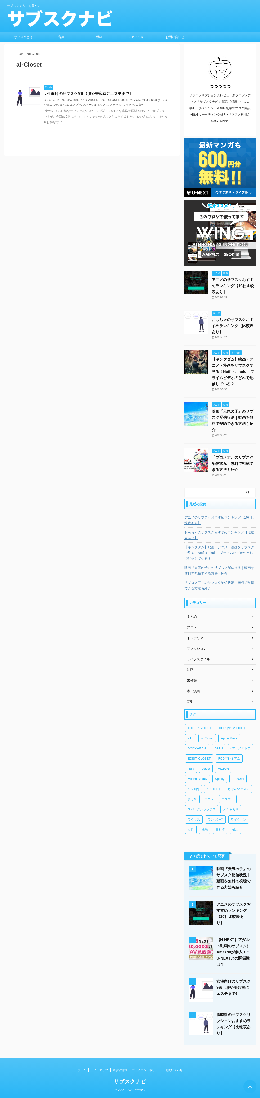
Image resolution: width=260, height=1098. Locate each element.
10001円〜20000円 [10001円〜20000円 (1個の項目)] (231, 728)
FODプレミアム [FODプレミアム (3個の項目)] (229, 758)
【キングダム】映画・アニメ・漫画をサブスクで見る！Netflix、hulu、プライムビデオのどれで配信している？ (233, 371)
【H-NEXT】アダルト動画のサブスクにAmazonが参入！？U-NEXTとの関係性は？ (233, 952)
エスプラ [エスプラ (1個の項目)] (228, 799)
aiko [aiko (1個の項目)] (190, 738)
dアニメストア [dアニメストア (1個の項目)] (240, 748)
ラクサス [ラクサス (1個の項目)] (194, 819)
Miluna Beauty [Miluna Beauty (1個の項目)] (197, 779)
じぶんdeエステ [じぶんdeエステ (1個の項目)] (238, 789)
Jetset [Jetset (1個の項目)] (206, 768)
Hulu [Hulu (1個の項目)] (191, 768)
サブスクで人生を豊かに (130, 1089)
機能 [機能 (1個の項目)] (205, 829)
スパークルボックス (95, 104)
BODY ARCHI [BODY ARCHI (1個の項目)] (197, 748)
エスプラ (75, 104)
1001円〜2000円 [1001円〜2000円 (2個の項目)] (199, 728)
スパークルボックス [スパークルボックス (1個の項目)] (201, 809)
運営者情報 (120, 1070)
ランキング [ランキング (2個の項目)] (215, 819)
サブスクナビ (130, 1082)
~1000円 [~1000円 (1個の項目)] (238, 779)
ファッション (137, 37)
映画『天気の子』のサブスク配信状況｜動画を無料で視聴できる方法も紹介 (219, 570)
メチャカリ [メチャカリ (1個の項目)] (230, 809)
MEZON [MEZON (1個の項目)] (223, 768)
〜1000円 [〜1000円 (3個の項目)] (213, 789)
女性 (141, 104)
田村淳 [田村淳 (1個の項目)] (220, 829)
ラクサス (131, 104)
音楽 (61, 37)
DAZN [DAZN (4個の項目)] (218, 748)
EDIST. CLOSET (109, 100)
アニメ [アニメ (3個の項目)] (209, 799)
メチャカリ (117, 104)
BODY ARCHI (88, 100)
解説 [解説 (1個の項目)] (235, 829)
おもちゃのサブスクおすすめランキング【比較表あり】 (232, 326)
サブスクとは (23, 37)
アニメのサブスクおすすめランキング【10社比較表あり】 (233, 286)
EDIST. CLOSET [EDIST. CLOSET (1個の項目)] (199, 758)
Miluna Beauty (151, 100)
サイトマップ (99, 1070)
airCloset (72, 100)
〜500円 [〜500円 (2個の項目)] (193, 789)
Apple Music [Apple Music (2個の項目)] (229, 738)
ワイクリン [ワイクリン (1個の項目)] (238, 819)
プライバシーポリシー (146, 1070)
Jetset (124, 100)
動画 (99, 37)
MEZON (135, 100)
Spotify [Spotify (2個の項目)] (219, 779)
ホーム (81, 1070)
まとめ (64, 104)
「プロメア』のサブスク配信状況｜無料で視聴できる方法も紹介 (232, 463)
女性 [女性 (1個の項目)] (191, 829)
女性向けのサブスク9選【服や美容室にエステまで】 (88, 94)
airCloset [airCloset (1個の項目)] (207, 738)
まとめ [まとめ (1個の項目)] (192, 799)
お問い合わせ (175, 37)
